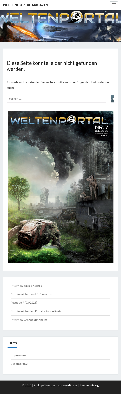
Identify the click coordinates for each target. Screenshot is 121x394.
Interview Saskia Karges (26, 286)
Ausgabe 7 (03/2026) (24, 302)
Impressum (18, 355)
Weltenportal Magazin (25, 4)
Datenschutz (19, 363)
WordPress (70, 385)
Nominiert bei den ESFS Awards (31, 294)
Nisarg (94, 385)
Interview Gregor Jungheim (29, 320)
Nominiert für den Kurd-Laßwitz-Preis (36, 311)
